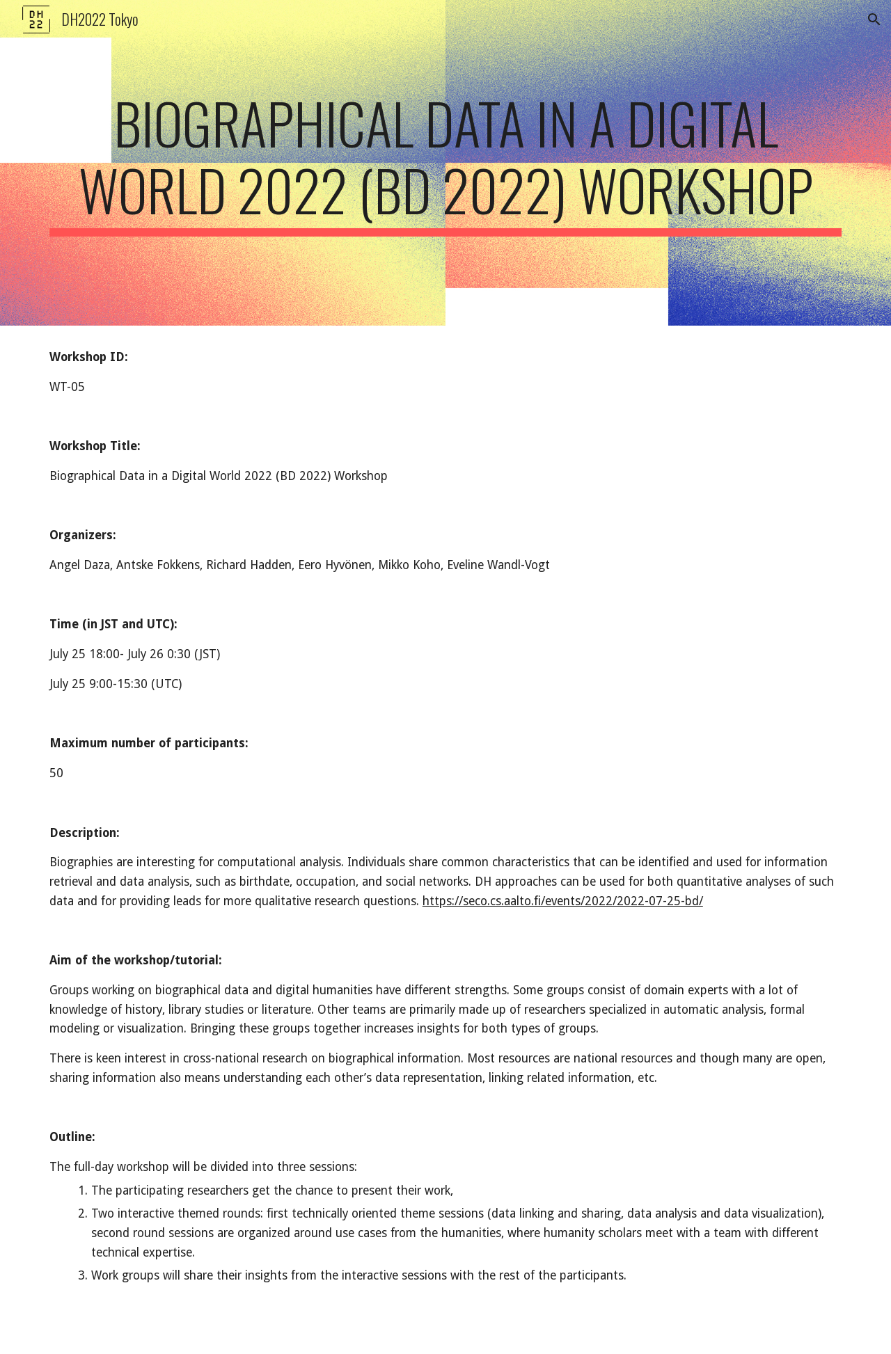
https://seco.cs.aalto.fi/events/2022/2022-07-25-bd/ (563, 901)
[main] (445, 162)
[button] (874, 19)
